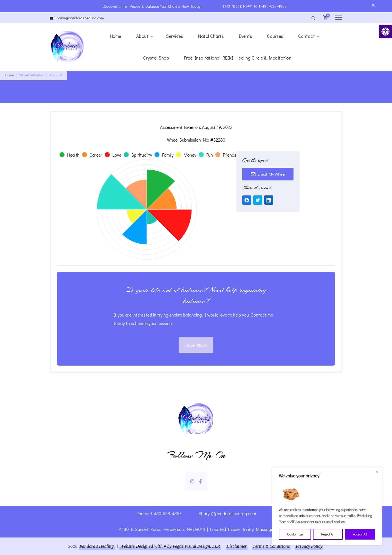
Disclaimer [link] (236, 546)
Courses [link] (275, 36)
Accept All (360, 534)
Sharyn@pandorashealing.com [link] (79, 18)
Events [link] (245, 36)
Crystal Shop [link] (156, 58)
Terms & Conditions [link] (271, 546)
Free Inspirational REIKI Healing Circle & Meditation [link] (237, 58)
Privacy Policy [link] (309, 546)
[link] (385, 31)
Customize (295, 534)
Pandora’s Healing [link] (97, 546)
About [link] (142, 36)
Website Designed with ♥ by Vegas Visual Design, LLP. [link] (170, 546)
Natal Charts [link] (211, 36)
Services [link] (174, 36)
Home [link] (115, 36)
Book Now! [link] (196, 345)
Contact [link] (306, 36)
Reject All (327, 534)
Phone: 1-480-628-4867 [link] (158, 513)
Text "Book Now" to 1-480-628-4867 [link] (254, 6)
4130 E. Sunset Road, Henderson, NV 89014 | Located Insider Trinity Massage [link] (196, 529)
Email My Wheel (268, 174)
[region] (327, 506)
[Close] (377, 472)
